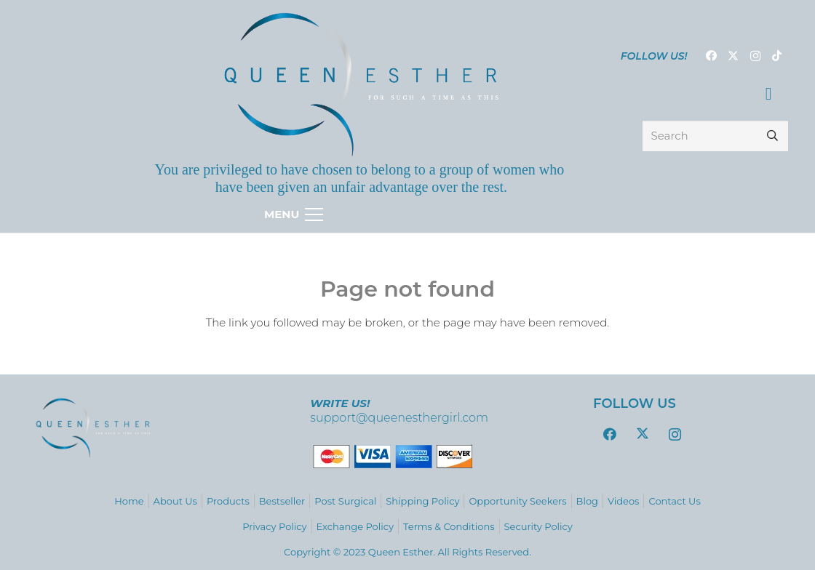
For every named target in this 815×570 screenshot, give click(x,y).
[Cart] (769, 94)
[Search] (715, 136)
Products (228, 501)
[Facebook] (712, 56)
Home (128, 501)
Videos (624, 501)
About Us (175, 501)
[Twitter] (733, 56)
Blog (587, 501)
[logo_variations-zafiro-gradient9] (361, 84)
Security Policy (538, 526)
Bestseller (282, 501)
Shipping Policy (422, 501)
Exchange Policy (355, 526)
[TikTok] (777, 56)
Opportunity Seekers (517, 501)
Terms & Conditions (448, 526)
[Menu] (407, 214)
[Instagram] (755, 56)
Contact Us (674, 501)
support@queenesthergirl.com (399, 418)
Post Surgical (345, 501)
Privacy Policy (274, 526)
